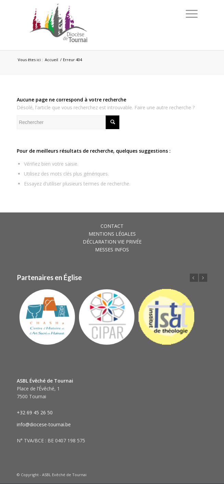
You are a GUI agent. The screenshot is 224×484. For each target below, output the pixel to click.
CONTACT (112, 226)
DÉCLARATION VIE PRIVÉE (112, 241)
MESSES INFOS (112, 249)
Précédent (194, 278)
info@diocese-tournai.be (44, 424)
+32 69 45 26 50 (35, 412)
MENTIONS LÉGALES (112, 234)
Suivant (203, 278)
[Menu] (192, 13)
